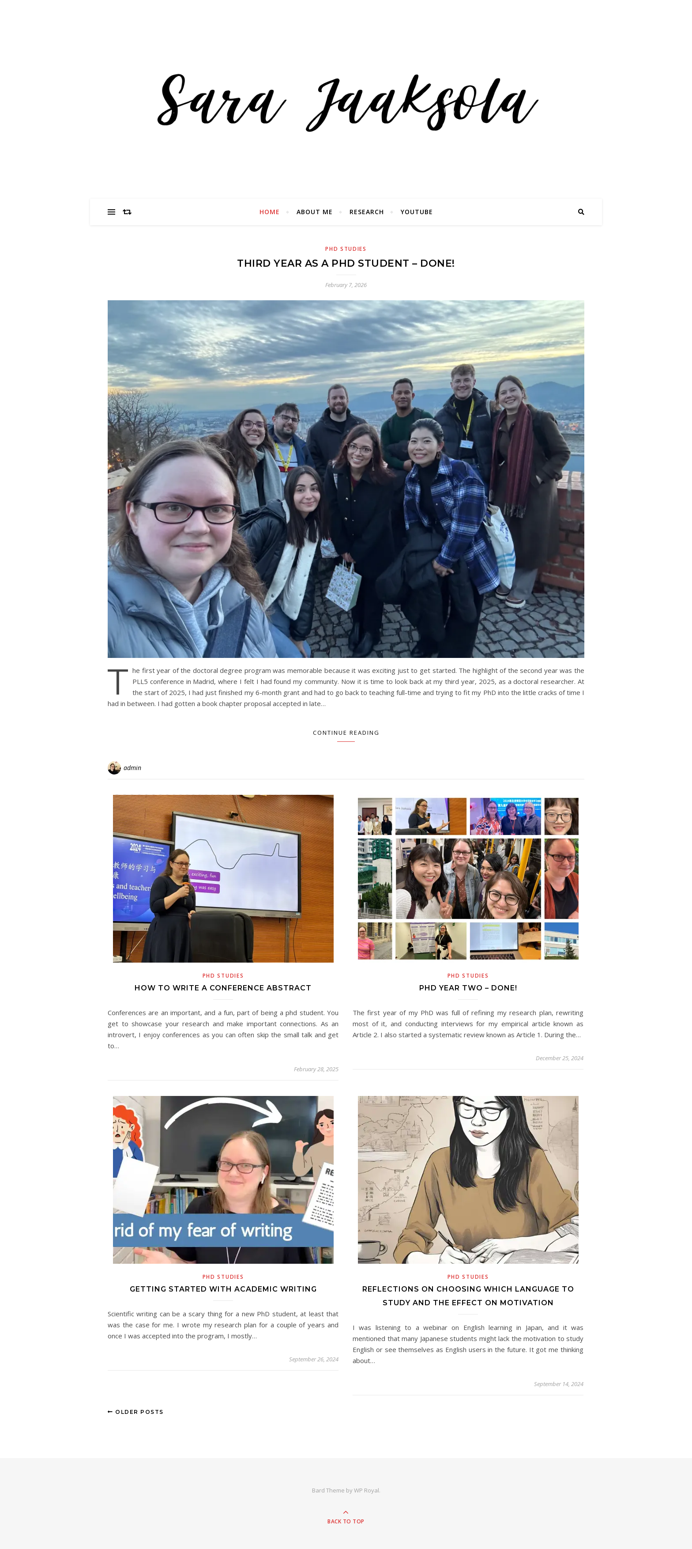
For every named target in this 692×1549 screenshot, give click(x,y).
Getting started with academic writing (223, 1289)
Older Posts (136, 1412)
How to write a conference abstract (223, 988)
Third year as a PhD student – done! (346, 263)
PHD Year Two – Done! (468, 988)
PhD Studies (346, 249)
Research (367, 212)
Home (270, 212)
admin (132, 767)
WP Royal (366, 1490)
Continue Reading (346, 733)
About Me (315, 212)
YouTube (417, 212)
